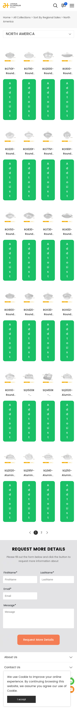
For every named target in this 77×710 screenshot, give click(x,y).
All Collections (22, 17)
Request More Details (38, 639)
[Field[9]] (20, 595)
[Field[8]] (57, 579)
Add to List (10, 99)
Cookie (23, 677)
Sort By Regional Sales (47, 17)
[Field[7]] (20, 579)
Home (7, 17)
